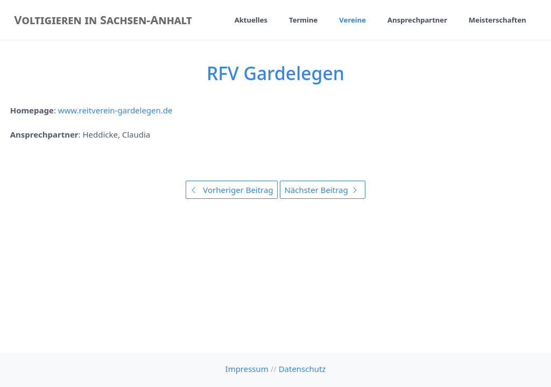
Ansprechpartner (417, 20)
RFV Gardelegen (275, 73)
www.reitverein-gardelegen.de (115, 110)
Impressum (247, 368)
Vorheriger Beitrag (231, 189)
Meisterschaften (497, 20)
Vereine (352, 20)
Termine (303, 20)
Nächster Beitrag (322, 189)
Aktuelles (251, 20)
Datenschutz (302, 368)
